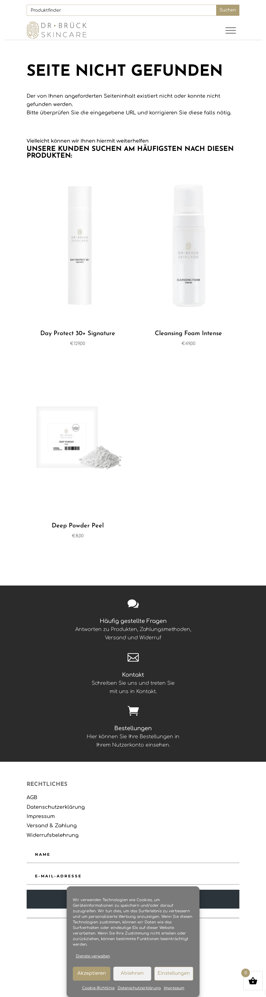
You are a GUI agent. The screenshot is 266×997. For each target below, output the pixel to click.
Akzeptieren (91, 973)
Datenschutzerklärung (139, 988)
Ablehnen (132, 973)
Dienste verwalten (93, 956)
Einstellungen (174, 973)
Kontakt (133, 675)
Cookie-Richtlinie (98, 988)
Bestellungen (133, 728)
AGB (32, 797)
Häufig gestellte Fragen (133, 621)
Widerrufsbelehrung (53, 835)
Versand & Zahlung (52, 826)
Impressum (174, 988)
